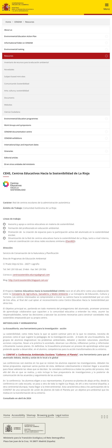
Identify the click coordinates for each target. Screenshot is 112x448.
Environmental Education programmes (21, 118)
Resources (29, 22)
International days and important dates (21, 144)
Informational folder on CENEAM (18, 43)
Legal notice (62, 415)
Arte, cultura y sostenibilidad (16, 90)
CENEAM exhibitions (13, 138)
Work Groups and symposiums (17, 125)
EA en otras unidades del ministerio (19, 164)
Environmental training (14, 49)
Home (8, 22)
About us (8, 30)
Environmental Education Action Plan (20, 36)
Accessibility (18, 415)
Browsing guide (45, 415)
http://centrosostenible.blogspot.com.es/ (28, 280)
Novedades (9, 69)
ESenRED (70, 241)
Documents (9, 97)
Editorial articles (11, 157)
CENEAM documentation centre (18, 131)
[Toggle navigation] (106, 6)
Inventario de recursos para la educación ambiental (26, 62)
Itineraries (8, 151)
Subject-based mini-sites (14, 76)
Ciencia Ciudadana (12, 112)
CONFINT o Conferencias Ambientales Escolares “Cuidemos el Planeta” (42, 354)
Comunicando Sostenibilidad (16, 83)
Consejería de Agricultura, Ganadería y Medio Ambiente (40, 294)
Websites (8, 104)
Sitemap (31, 415)
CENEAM (18, 22)
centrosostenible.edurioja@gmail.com (31, 274)
